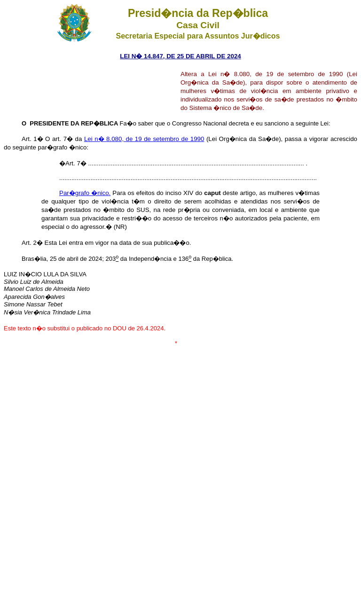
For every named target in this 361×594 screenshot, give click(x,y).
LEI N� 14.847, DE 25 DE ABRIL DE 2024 (180, 56)
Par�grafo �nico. (84, 192)
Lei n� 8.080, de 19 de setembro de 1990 (144, 138)
